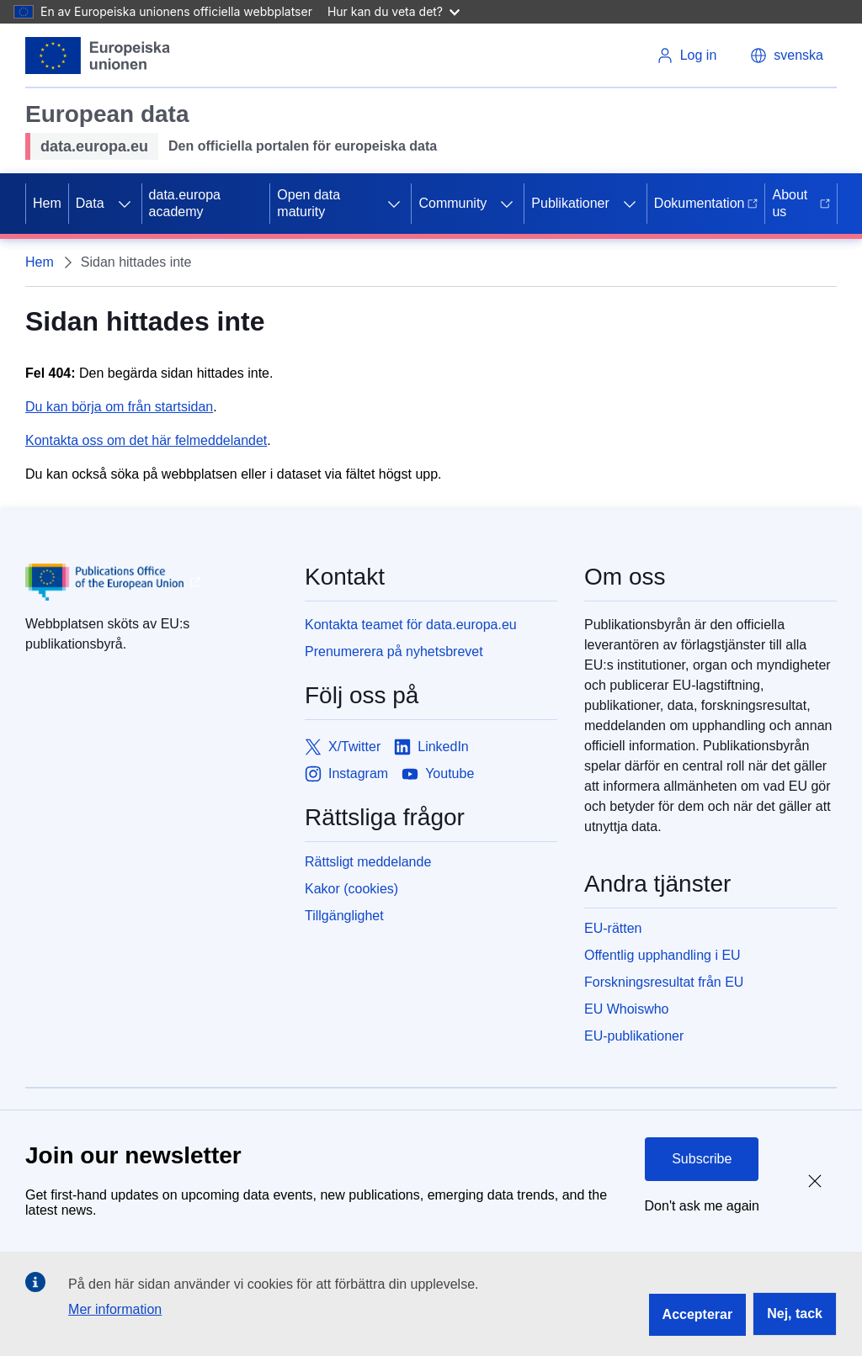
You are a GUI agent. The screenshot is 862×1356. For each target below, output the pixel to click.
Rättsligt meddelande (368, 862)
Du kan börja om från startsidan (119, 407)
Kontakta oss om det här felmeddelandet (146, 440)
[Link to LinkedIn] (431, 747)
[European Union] (98, 55)
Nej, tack (794, 1313)
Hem (47, 203)
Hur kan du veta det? (393, 11)
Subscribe (702, 1159)
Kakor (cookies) (351, 889)
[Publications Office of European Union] (151, 582)
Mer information (115, 1309)
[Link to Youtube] (438, 774)
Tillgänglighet (344, 915)
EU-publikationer (634, 1036)
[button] (787, 55)
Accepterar (697, 1314)
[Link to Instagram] (346, 774)
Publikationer (570, 203)
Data (90, 203)
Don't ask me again (702, 1206)
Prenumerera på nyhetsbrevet (394, 651)
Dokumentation (706, 203)
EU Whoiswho (626, 1009)
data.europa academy (185, 203)
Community (452, 203)
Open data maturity (308, 203)
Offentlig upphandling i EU (662, 955)
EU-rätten (612, 928)
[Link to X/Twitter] (342, 747)
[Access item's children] (124, 203)
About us (801, 203)
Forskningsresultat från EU (663, 982)
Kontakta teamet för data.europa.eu (411, 624)
